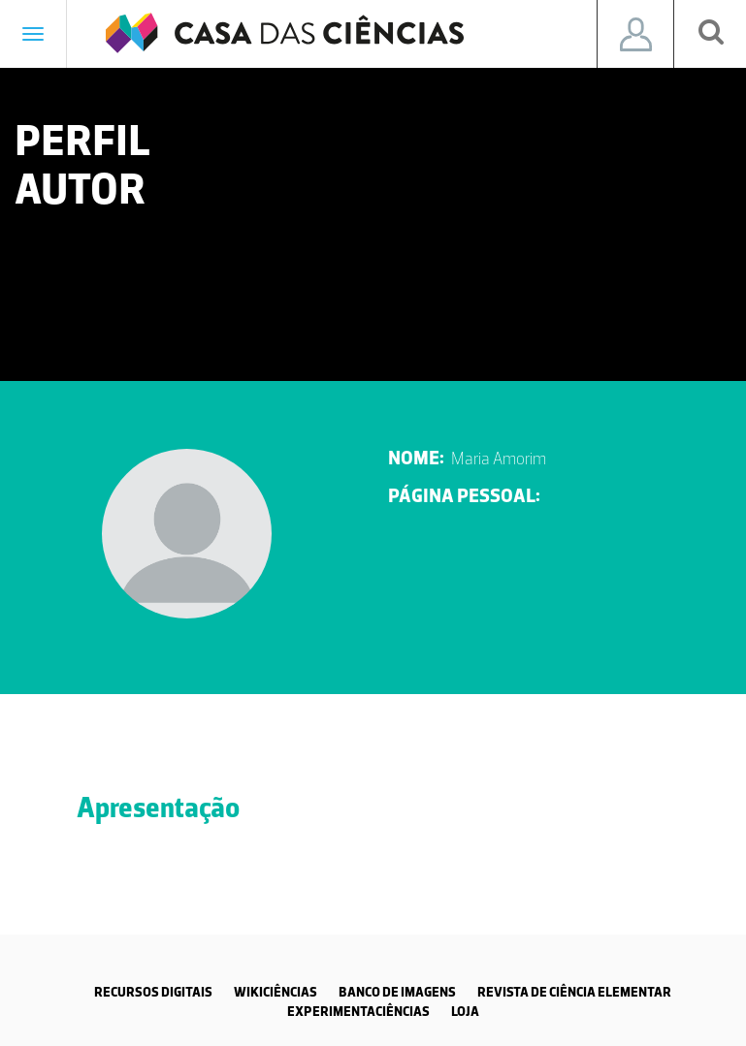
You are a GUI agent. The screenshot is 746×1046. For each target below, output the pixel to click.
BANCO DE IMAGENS (397, 992)
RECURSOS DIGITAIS (153, 992)
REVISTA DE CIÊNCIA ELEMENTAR (574, 992)
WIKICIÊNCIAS (275, 992)
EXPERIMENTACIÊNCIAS (358, 1011)
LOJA (465, 1011)
